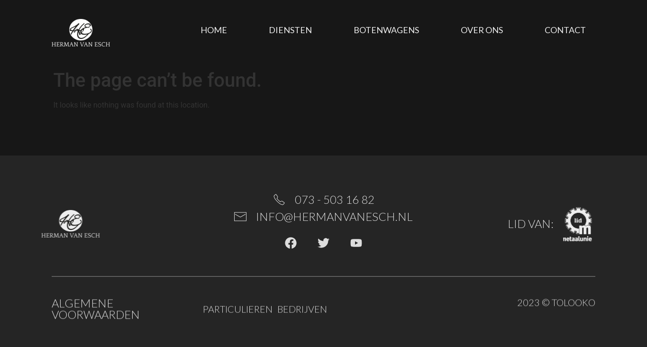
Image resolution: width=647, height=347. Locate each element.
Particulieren (238, 310)
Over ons (482, 30)
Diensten (290, 30)
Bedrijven (302, 310)
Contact (565, 30)
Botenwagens (386, 30)
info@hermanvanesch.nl (334, 216)
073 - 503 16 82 (334, 199)
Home (213, 30)
